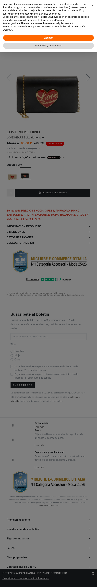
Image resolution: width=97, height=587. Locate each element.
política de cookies (50, 13)
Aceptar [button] (48, 37)
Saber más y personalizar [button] (48, 45)
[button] (92, 5)
